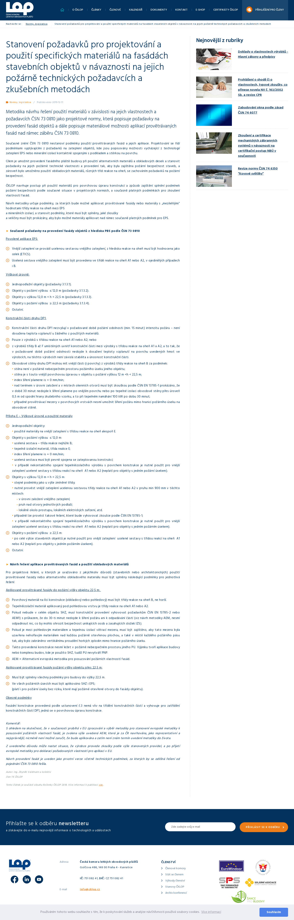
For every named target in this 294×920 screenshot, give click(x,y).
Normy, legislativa (36, 24)
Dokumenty (159, 10)
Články (96, 10)
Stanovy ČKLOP (174, 887)
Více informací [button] (211, 912)
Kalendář (135, 10)
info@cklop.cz (90, 889)
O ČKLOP (77, 10)
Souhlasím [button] (274, 912)
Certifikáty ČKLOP (225, 10)
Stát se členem (174, 875)
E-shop (200, 10)
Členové (115, 10)
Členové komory (175, 868)
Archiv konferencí (176, 893)
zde (101, 785)
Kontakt (181, 10)
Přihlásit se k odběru (263, 827)
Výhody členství (175, 881)
